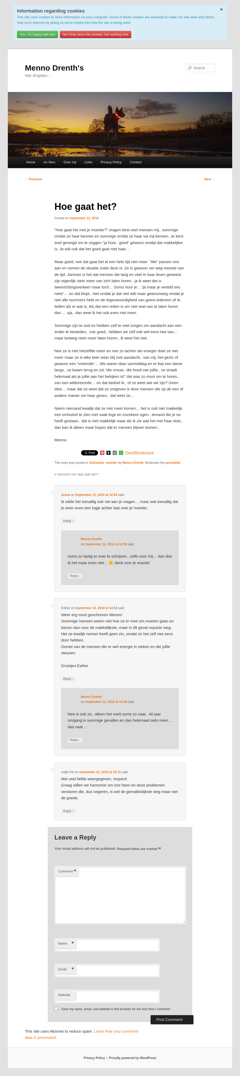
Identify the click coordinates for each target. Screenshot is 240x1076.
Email (66, 969)
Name (66, 943)
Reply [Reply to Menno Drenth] (75, 576)
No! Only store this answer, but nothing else (95, 34)
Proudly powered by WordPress (132, 1058)
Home (30, 162)
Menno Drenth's (54, 67)
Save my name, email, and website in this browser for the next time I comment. (116, 1009)
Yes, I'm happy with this (37, 34)
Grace (65, 495)
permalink (172, 463)
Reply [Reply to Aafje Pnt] (68, 811)
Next (209, 179)
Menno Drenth (133, 463)
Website (64, 995)
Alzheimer (96, 463)
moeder (111, 463)
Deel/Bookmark (139, 453)
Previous (33, 179)
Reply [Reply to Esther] (68, 678)
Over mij (70, 162)
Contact (136, 162)
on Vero (49, 162)
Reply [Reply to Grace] (68, 521)
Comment (67, 871)
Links (88, 162)
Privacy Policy (111, 162)
